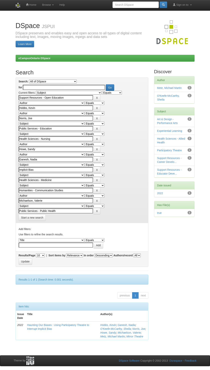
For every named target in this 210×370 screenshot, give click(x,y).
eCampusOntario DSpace (34, 58)
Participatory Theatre (169, 150)
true (159, 212)
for (20, 87)
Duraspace (175, 360)
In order (89, 255)
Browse (48, 4)
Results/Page (27, 255)
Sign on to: (182, 4)
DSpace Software (129, 360)
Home (31, 4)
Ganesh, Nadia (126, 325)
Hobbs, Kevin (108, 325)
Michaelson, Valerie (129, 332)
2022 (160, 193)
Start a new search (32, 217)
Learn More (25, 44)
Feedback (190, 360)
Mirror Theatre (134, 336)
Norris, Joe (138, 328)
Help (62, 4)
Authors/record (123, 255)
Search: (23, 81)
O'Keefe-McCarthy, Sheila (115, 328)
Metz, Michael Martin (112, 336)
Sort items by (57, 255)
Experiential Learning (169, 130)
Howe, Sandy (108, 332)
